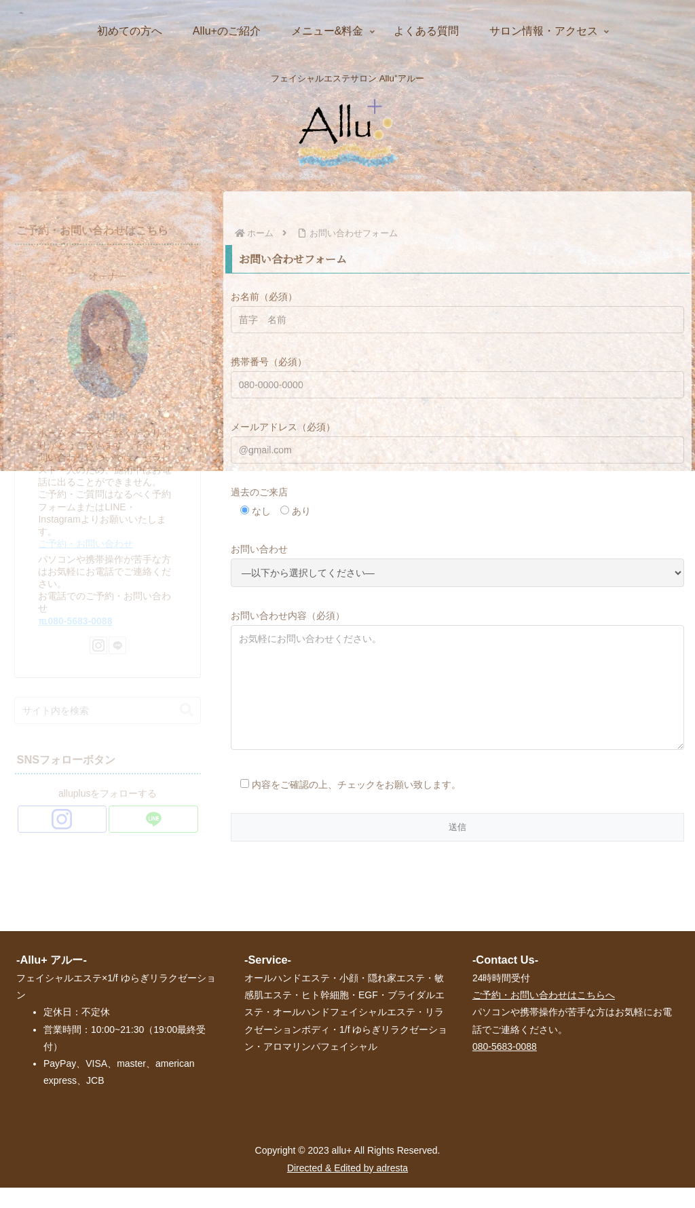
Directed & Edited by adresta (347, 1188)
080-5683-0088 (504, 1066)
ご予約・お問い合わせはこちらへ (543, 1015)
